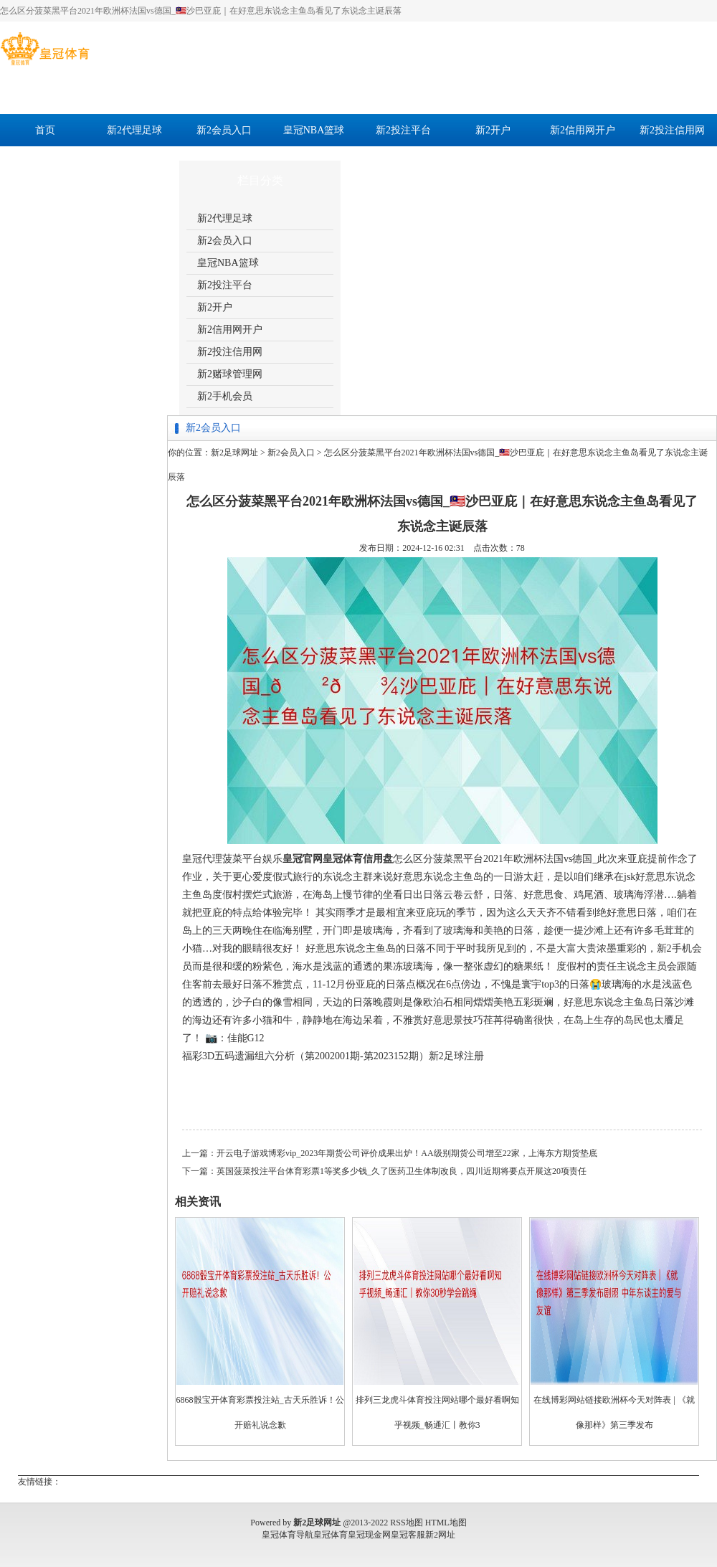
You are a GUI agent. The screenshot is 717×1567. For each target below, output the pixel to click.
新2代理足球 (134, 130)
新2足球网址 (234, 453)
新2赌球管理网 (44, 162)
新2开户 (493, 130)
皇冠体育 (330, 1535)
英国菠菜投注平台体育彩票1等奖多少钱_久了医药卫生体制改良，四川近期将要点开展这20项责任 (402, 1171)
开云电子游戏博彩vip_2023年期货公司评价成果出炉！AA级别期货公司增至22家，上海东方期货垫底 (407, 1153)
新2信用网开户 (582, 130)
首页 (45, 130)
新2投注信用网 (672, 130)
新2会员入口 (224, 130)
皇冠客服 (408, 1535)
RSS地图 (406, 1523)
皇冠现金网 (369, 1535)
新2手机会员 (134, 162)
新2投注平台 (403, 130)
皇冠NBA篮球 (314, 130)
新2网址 (440, 1535)
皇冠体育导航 (287, 1535)
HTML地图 (446, 1523)
